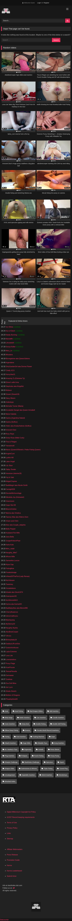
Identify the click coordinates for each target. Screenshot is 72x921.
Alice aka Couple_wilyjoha (15, 525)
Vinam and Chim (11, 521)
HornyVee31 (10, 374)
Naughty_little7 (11, 552)
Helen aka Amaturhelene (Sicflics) (18, 426)
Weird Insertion (47, 775)
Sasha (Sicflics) (11, 422)
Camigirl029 (10, 489)
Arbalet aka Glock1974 (14, 592)
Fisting (7, 736)
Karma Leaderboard (14, 871)
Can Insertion (41, 717)
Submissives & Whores (29, 768)
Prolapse (24, 756)
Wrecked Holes (10, 781)
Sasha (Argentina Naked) (15, 418)
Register (46, 3)
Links (9, 833)
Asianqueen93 (11, 596)
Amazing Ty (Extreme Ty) (15, 378)
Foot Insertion (21, 736)
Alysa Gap (9, 564)
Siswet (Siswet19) (12, 394)
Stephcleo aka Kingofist (14, 386)
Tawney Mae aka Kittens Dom (16, 517)
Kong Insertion (59, 743)
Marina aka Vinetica (13, 513)
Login (39, 3)
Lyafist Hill (9, 457)
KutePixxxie (10, 667)
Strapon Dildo (9, 768)
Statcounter (4, 920)
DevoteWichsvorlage (13, 493)
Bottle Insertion (24, 717)
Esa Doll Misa (10, 683)
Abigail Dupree (11, 481)
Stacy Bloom (10, 398)
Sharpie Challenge (11, 762)
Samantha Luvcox (12, 560)
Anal (6, 711)
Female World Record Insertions (48, 730)
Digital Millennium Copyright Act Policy (21, 812)
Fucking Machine (38, 736)
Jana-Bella (9, 537)
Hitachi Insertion (10, 743)
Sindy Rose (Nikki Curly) (14, 438)
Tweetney (9, 584)
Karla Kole (9, 545)
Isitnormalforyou (11, 616)
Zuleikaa (8, 679)
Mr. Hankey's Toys (11, 749)
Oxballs (40, 749)
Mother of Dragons (12, 695)
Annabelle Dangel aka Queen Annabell (20, 410)
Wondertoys (63, 775)
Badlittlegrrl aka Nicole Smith (16, 485)
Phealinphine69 (11, 699)
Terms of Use (12, 823)
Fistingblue (9, 568)
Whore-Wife (10, 556)
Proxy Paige (10, 663)
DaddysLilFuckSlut (12, 644)
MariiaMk (9, 339)
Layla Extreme (11, 651)
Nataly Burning (11, 335)
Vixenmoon (9, 501)
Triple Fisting (48, 768)
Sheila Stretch (10, 691)
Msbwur (8, 390)
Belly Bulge (9, 717)
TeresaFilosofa (11, 671)
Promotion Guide (13, 860)
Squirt (62, 762)
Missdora (9, 355)
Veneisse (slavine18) (13, 473)
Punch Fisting (38, 756)
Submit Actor (11, 876)
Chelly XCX (9, 370)
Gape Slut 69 (10, 505)
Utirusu (8, 636)
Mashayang (10, 620)
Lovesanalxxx (10, 659)
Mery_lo (8, 351)
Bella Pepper (10, 529)
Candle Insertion (58, 717)
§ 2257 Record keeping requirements (21, 817)
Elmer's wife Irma (12, 382)
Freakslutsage (10, 572)
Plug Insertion (9, 756)
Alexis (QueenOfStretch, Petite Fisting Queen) (23, 450)
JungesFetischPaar (12, 541)
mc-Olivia (9, 327)
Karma (9, 865)
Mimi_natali (9, 549)
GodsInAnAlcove (12, 648)
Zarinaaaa (9, 675)
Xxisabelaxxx (10, 588)
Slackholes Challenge (31, 762)
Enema (27, 730)
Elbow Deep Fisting (11, 730)
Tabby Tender (10, 469)
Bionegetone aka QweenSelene (17, 358)
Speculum (49, 762)
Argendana (9, 362)
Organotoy (27, 749)
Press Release (12, 855)
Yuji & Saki (9, 477)
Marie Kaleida (10, 414)
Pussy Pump (54, 756)
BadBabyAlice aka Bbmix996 (16, 608)
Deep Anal (25, 724)
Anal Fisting (19, 711)
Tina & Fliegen (11, 442)
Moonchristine (10, 509)
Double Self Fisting (59, 724)
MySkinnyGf (10, 624)
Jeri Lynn (9, 687)
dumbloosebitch (11, 600)
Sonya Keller (10, 347)
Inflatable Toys (42, 743)
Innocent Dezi (10, 430)
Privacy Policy (12, 828)
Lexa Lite (9, 655)
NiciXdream (10, 580)
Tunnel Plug (63, 768)
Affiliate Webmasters (14, 849)
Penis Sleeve (54, 749)
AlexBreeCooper (11, 632)
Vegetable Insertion (28, 775)
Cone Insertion (10, 724)
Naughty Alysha (11, 628)
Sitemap (10, 839)
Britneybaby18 (11, 640)
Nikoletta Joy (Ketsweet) (14, 497)
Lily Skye (9, 465)
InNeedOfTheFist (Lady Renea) (17, 576)
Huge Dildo (26, 743)
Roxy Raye (9, 434)
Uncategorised (10, 775)
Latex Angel (10, 461)
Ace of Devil (10, 331)
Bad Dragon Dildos (36, 711)
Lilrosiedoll (9, 343)
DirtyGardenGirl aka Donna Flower (18, 366)
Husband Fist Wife (12, 533)
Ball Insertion (54, 711)
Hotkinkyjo (9, 402)
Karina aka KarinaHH (13, 604)
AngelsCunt (9, 454)
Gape (53, 736)
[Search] (33, 21)
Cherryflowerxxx (11, 612)
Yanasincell (9, 446)
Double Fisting (41, 724)
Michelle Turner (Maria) (14, 406)
